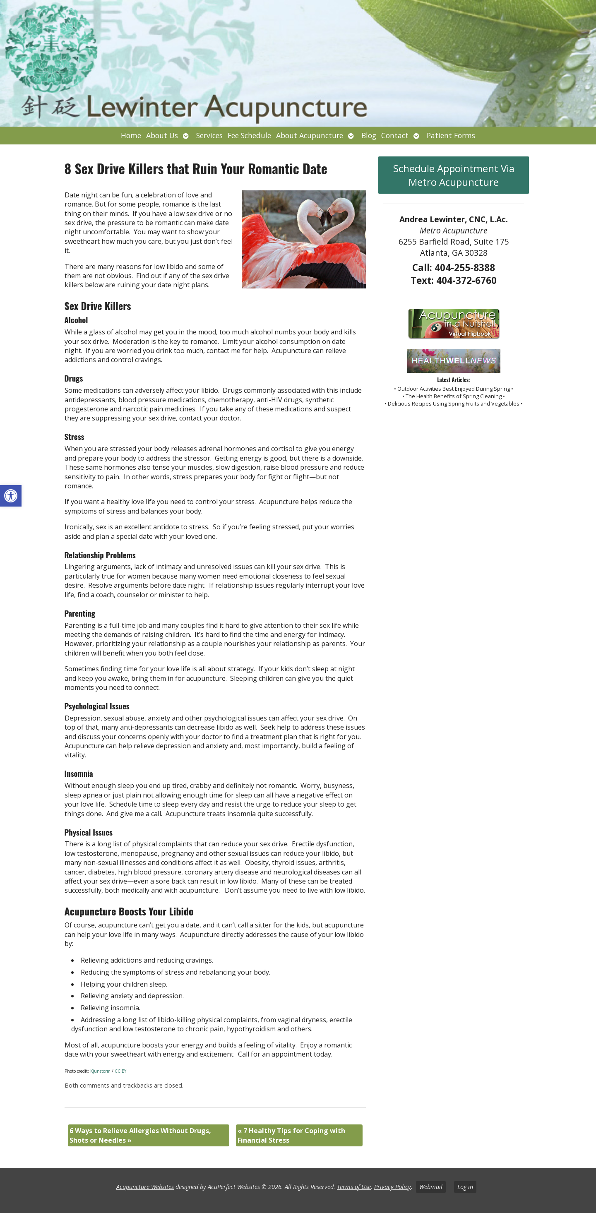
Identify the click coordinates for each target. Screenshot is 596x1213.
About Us (162, 135)
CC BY (120, 1071)
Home (131, 135)
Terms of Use (354, 1187)
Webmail (430, 1187)
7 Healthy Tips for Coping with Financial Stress (291, 1135)
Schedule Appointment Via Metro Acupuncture (453, 175)
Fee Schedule (249, 135)
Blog (368, 135)
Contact (395, 135)
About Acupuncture (309, 135)
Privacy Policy (392, 1187)
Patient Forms (451, 135)
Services (209, 135)
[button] (11, 496)
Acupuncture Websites (145, 1187)
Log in (465, 1187)
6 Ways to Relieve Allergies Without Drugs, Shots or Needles (140, 1135)
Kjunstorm (100, 1071)
